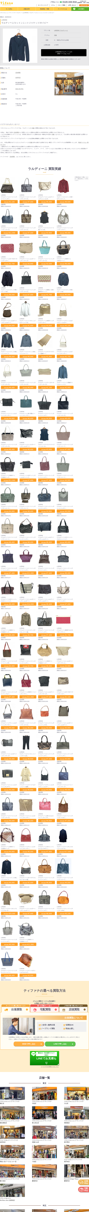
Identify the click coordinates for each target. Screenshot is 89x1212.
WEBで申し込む (29, 1044)
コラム (53, 5)
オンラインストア (43, 5)
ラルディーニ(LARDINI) (22, 12)
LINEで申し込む (60, 1044)
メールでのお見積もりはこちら (50, 1066)
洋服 (55, 35)
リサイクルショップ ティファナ (8, 12)
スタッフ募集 (61, 5)
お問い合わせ (72, 5)
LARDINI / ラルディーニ (61, 30)
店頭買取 (18, 72)
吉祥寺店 (18, 77)
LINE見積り (81, 9)
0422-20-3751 (19, 89)
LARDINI (4, 20)
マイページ (84, 5)
